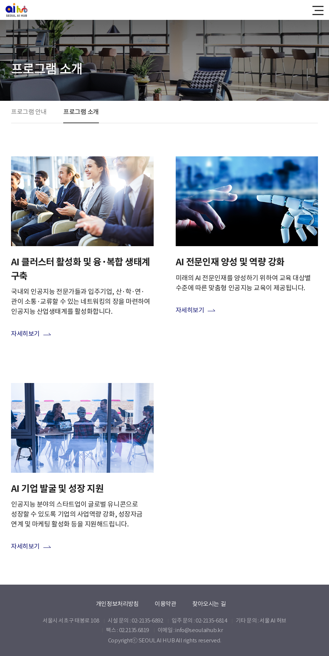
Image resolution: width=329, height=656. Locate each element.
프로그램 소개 (81, 112)
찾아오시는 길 (209, 603)
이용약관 (165, 603)
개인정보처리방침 (117, 603)
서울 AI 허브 (273, 620)
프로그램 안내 (29, 112)
